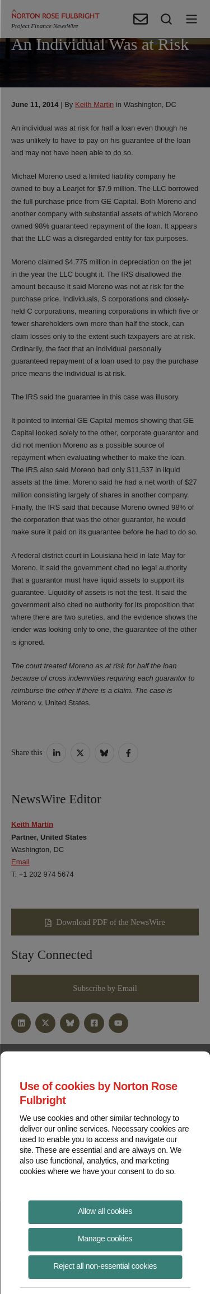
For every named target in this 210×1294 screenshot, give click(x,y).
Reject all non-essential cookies (105, 1266)
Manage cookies (105, 1238)
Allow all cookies (105, 1211)
